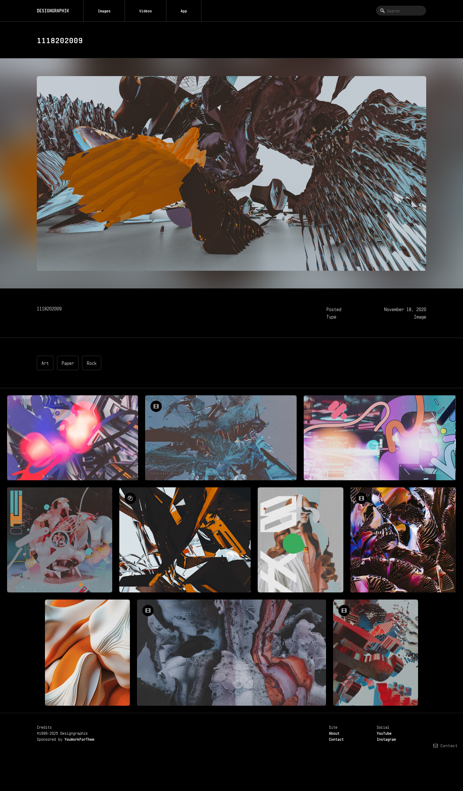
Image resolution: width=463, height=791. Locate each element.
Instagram (386, 738)
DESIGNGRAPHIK (53, 10)
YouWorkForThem (79, 738)
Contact (336, 738)
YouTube (384, 732)
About (334, 732)
